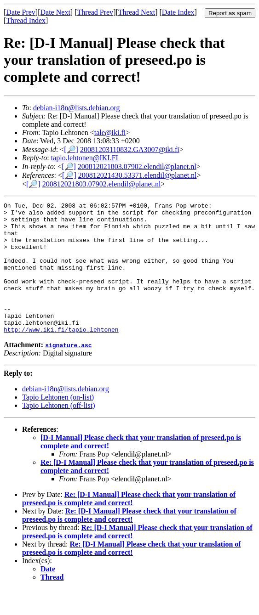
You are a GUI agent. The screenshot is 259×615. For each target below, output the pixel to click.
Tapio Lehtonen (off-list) (58, 431)
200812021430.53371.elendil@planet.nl (137, 175)
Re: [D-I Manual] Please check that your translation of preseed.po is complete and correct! (129, 525)
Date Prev (20, 12)
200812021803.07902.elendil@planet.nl (137, 166)
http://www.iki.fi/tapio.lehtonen (61, 355)
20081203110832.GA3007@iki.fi (129, 149)
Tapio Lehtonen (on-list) (58, 423)
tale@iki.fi (110, 132)
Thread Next (136, 12)
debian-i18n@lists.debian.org (76, 108)
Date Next (55, 12)
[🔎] (71, 149)
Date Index (178, 12)
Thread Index (26, 20)
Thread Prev (95, 12)
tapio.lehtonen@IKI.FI (84, 158)
